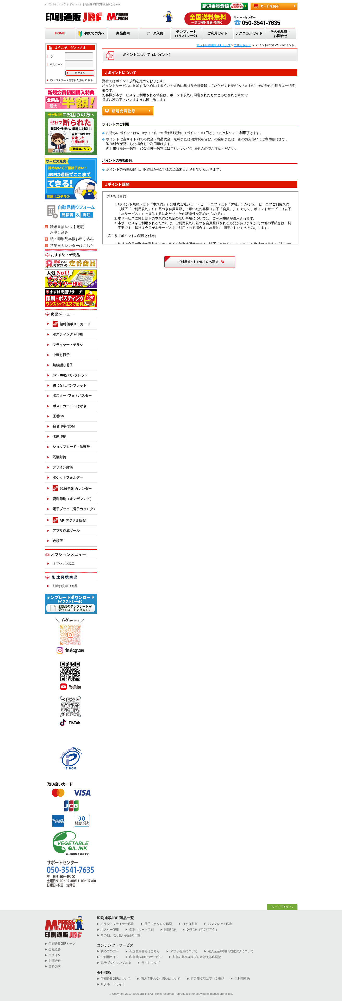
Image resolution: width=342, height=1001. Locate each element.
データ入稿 (154, 33)
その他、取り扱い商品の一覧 (118, 935)
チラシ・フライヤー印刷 (115, 924)
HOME (60, 33)
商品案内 (123, 33)
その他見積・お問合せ (280, 34)
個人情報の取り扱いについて (158, 979)
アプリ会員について (181, 951)
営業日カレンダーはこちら (72, 245)
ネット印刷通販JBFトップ (214, 45)
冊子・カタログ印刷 (156, 924)
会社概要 (53, 949)
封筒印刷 (168, 930)
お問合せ (53, 961)
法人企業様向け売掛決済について (228, 951)
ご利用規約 (240, 979)
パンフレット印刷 (218, 924)
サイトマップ (149, 963)
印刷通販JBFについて (113, 979)
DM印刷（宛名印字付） (201, 930)
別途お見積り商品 (65, 586)
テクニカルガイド (249, 33)
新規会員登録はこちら (142, 951)
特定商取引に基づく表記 (205, 979)
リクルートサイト (111, 984)
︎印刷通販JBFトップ (60, 944)
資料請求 (53, 966)
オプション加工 (63, 563)
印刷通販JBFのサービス (143, 957)
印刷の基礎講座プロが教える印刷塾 (195, 957)
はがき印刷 (187, 924)
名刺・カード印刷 (139, 930)
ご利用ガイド (217, 33)
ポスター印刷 (108, 930)
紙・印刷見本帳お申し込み (72, 239)
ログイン (53, 955)
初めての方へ (94, 33)
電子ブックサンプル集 (114, 963)
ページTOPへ (282, 907)
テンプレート (186, 34)
